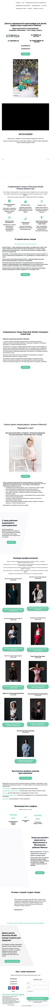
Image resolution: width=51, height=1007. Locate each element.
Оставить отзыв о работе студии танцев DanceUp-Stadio (25, 923)
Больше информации (11, 1005)
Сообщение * (37, 993)
